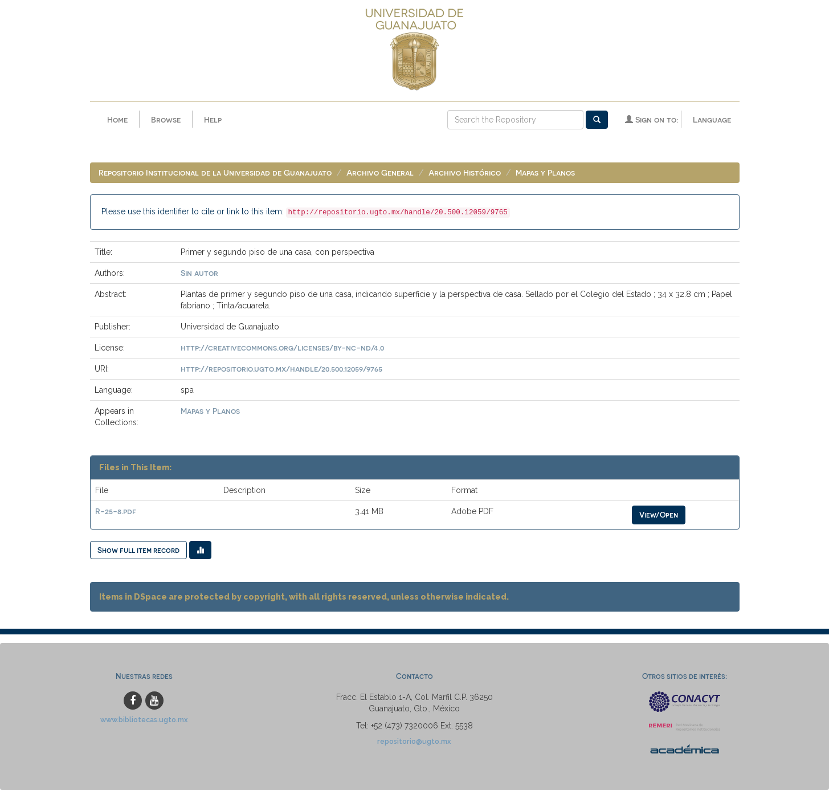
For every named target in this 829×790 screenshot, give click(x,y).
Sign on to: (651, 119)
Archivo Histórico (464, 172)
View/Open (658, 514)
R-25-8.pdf (115, 511)
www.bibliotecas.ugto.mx (144, 719)
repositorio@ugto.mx (414, 741)
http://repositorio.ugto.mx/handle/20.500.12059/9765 (281, 368)
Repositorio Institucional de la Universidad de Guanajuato (215, 172)
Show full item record (138, 549)
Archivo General (380, 172)
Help (213, 119)
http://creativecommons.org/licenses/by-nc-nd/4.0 (282, 347)
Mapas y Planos (545, 172)
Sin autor (199, 273)
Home (117, 119)
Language (712, 119)
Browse (166, 119)
